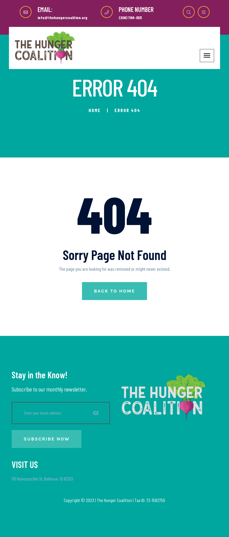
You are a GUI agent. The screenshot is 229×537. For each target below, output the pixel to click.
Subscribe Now (46, 439)
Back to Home (114, 291)
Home (95, 110)
